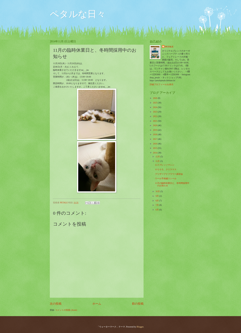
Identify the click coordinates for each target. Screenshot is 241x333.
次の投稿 (55, 303)
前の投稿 (138, 303)
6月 (157, 210)
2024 (155, 107)
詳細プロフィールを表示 (161, 84)
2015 (155, 148)
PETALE (169, 47)
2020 (155, 125)
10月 (158, 191)
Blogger (140, 327)
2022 (155, 116)
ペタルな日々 (78, 14)
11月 (158, 161)
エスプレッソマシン (164, 165)
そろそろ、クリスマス (165, 169)
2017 (155, 139)
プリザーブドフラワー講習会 (169, 174)
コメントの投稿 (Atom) (66, 310)
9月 (157, 196)
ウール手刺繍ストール (165, 178)
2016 (155, 144)
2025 (155, 103)
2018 (155, 134)
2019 (155, 130)
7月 (157, 205)
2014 (155, 153)
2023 (155, 112)
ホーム (96, 303)
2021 (155, 121)
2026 (155, 98)
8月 (157, 200)
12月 (158, 156)
